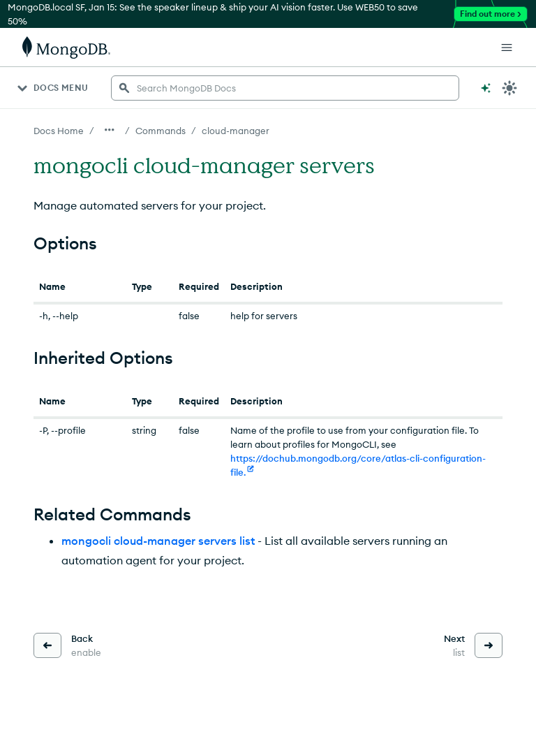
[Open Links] (507, 47)
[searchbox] (285, 88)
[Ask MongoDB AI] (486, 88)
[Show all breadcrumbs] (109, 130)
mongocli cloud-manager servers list (158, 541)
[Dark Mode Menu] (509, 88)
